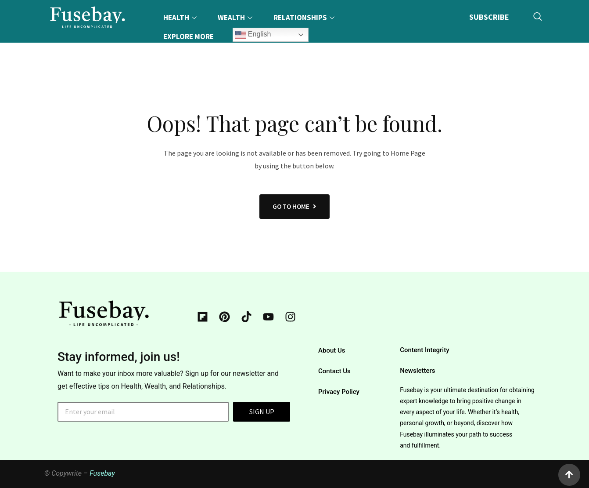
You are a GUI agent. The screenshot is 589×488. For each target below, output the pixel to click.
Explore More (188, 36)
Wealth (236, 17)
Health (181, 17)
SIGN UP (261, 411)
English (253, 34)
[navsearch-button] (537, 17)
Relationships (305, 17)
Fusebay (102, 473)
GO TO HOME (294, 206)
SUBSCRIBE (489, 16)
